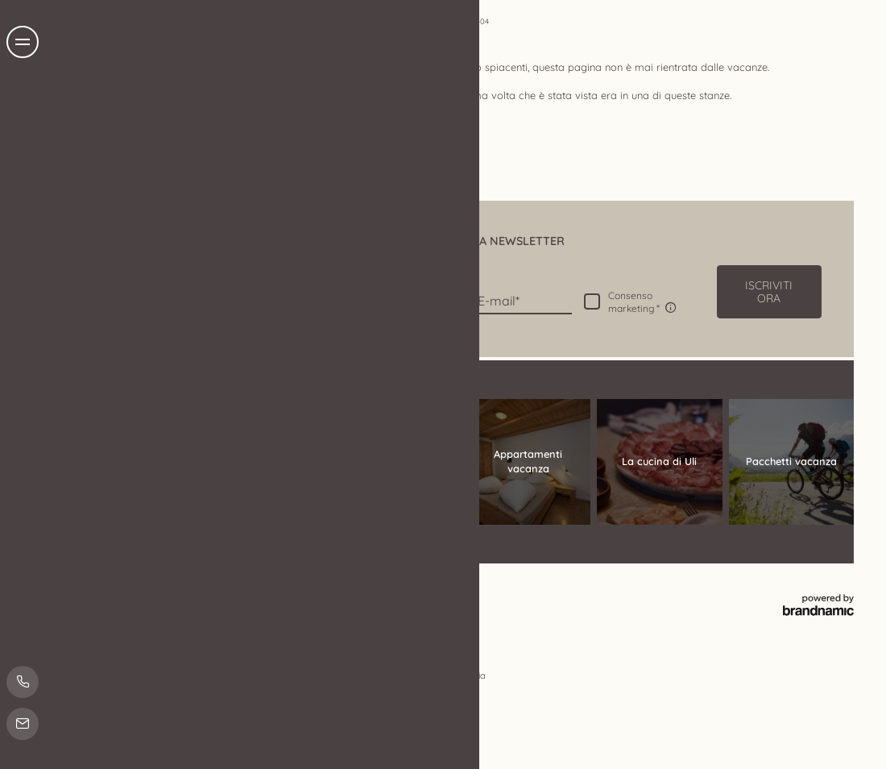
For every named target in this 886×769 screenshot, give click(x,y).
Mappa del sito (345, 588)
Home (454, 21)
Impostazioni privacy (266, 588)
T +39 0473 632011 (187, 509)
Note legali (131, 588)
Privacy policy (189, 588)
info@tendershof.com (195, 525)
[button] (769, 291)
